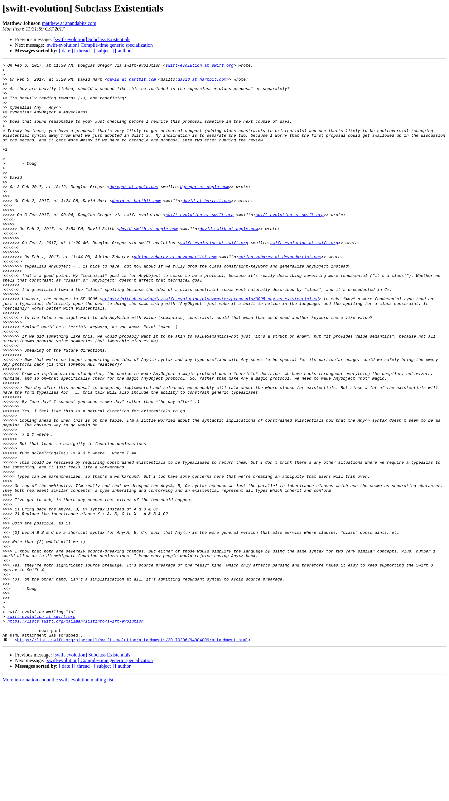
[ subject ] (104, 50)
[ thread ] (83, 50)
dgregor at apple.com (133, 212)
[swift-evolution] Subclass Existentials (91, 39)
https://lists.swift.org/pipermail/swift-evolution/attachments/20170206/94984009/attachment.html (132, 755)
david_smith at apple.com (148, 262)
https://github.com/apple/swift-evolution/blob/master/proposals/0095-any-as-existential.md (210, 346)
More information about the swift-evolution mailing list (57, 795)
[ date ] (66, 50)
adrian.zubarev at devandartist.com (175, 296)
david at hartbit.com (131, 83)
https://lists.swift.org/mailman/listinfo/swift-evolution (75, 733)
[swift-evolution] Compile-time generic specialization (99, 45)
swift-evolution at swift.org (200, 66)
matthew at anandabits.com (69, 23)
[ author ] (124, 50)
